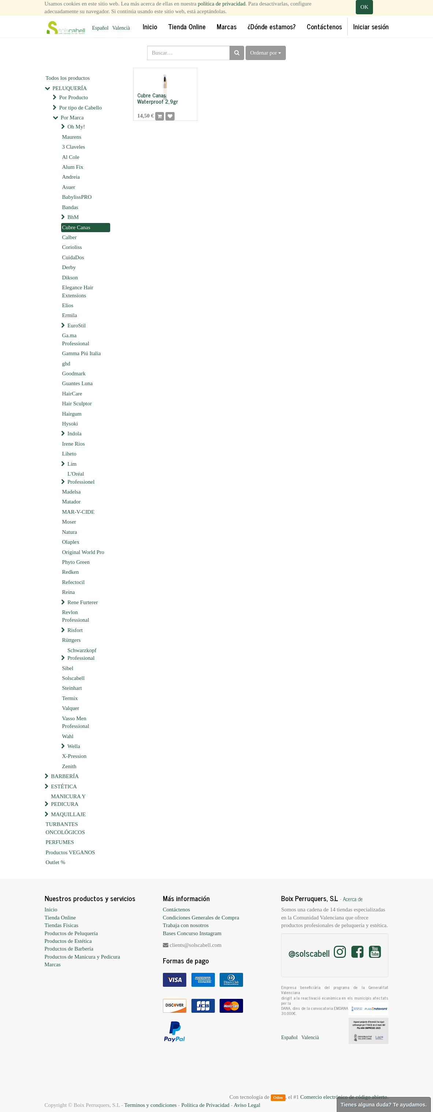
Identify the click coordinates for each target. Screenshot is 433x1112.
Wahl (68, 736)
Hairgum (72, 414)
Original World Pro (83, 552)
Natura (69, 532)
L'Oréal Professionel (80, 477)
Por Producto (73, 97)
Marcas (53, 964)
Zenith (69, 766)
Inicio (51, 909)
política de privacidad (222, 4)
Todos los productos (68, 78)
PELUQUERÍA (69, 88)
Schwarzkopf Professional (81, 654)
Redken (70, 572)
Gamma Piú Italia (81, 353)
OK (365, 7)
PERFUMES (60, 842)
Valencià (121, 28)
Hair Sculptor (77, 403)
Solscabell (73, 678)
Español (100, 28)
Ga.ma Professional (75, 339)
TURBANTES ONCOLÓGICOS (65, 828)
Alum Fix (72, 167)
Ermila (69, 315)
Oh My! (76, 127)
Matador (71, 502)
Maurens (72, 137)
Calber (69, 237)
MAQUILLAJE (68, 814)
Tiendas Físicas (61, 925)
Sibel (68, 668)
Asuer (68, 187)
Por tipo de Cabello (80, 108)
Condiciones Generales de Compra (201, 918)
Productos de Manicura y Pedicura (82, 957)
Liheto (69, 454)
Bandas (70, 207)
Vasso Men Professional (75, 722)
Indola (74, 433)
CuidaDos (73, 257)
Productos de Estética (68, 941)
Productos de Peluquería (71, 933)
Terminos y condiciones (150, 1105)
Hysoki (70, 424)
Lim (71, 464)
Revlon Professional (75, 616)
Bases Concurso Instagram (192, 933)
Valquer (70, 708)
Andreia (71, 177)
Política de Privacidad (205, 1105)
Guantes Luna (77, 383)
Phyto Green (76, 562)
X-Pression (74, 756)
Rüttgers (71, 640)
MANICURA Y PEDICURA (68, 800)
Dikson (70, 277)
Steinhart (72, 688)
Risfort (75, 630)
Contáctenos (176, 909)
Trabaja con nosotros (186, 925)
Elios (68, 305)
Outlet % (56, 862)
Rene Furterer (82, 602)
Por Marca (72, 117)
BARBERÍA (65, 776)
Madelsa (71, 492)
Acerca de (353, 899)
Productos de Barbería (69, 949)
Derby (69, 267)
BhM (73, 217)
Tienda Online (60, 918)
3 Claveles (73, 147)
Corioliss (72, 247)
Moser (69, 522)
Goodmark (74, 373)
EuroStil (76, 325)
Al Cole (70, 157)
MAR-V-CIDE (78, 512)
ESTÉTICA (64, 786)
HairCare (72, 394)
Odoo (278, 1097)
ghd (66, 364)
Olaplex (70, 542)
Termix (70, 698)
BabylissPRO (77, 197)
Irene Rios (73, 444)
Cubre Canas (76, 227)
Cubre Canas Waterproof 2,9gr (157, 98)
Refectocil (73, 582)
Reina (68, 592)
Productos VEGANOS (70, 852)
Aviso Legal (247, 1105)
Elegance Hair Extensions (77, 291)
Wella (73, 746)
